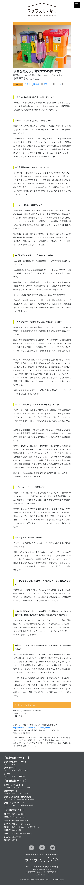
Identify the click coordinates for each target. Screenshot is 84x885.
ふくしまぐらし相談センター (16, 770)
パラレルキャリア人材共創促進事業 (19, 805)
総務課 (14, 840)
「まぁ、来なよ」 (19, 817)
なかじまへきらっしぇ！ (22, 824)
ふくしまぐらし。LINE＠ (15, 776)
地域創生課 (16, 830)
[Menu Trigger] (77, 5)
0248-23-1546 (43, 875)
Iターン (58, 84)
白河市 (27, 84)
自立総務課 (16, 837)
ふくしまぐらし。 (12, 764)
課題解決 (36, 84)
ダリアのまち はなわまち (22, 833)
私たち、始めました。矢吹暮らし (25, 827)
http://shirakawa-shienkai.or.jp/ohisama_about (31, 728)
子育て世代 (48, 84)
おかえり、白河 (18, 814)
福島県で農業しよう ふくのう (17, 793)
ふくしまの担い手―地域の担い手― (19, 799)
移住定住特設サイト (20, 820)
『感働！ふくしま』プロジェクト (18, 788)
